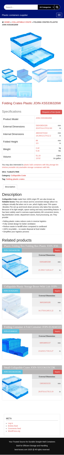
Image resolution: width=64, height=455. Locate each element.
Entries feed (13, 426)
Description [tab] (10, 187)
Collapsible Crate (21, 22)
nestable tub (14, 168)
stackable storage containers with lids (34, 168)
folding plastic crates (15, 179)
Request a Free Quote (51, 112)
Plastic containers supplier (15, 15)
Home (7, 22)
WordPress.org (14, 431)
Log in (10, 423)
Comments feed (14, 429)
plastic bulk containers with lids (36, 165)
